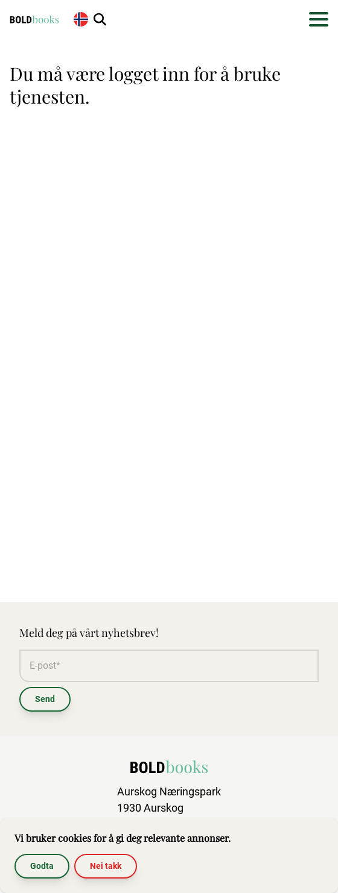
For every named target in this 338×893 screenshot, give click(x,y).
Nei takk (105, 866)
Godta (42, 866)
